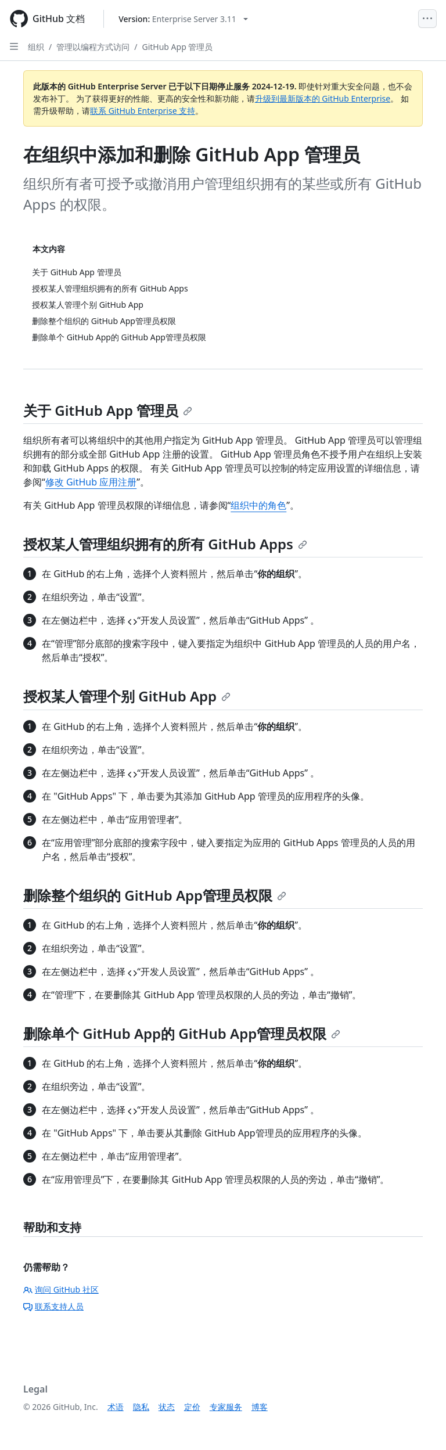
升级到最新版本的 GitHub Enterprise (323, 98)
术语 (115, 1406)
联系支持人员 (53, 1306)
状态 (167, 1406)
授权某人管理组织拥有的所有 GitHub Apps (165, 543)
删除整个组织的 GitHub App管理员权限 (154, 895)
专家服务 (226, 1406)
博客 (259, 1406)
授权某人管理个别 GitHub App (127, 696)
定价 (192, 1406)
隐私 (141, 1406)
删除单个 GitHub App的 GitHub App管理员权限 (181, 1033)
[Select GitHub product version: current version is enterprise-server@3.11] (183, 19)
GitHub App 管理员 (177, 46)
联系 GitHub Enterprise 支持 (142, 110)
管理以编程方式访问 (93, 46)
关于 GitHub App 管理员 (107, 410)
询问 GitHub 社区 (61, 1289)
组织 (36, 46)
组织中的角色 (258, 505)
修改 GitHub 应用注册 (90, 482)
